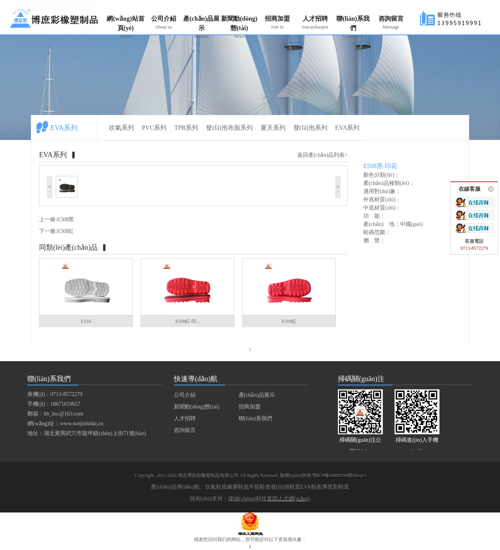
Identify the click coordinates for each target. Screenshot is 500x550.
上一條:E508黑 (56, 219)
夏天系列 (273, 127)
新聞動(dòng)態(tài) (239, 27)
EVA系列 (347, 127)
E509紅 (289, 321)
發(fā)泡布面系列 (229, 127)
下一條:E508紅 (56, 231)
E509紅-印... (187, 321)
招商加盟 (277, 22)
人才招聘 (315, 22)
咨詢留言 (391, 22)
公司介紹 (163, 22)
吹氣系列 (121, 127)
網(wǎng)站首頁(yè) (126, 27)
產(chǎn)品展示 (201, 27)
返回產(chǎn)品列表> (322, 155)
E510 (86, 321)
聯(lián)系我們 (353, 27)
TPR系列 (186, 127)
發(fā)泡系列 (310, 127)
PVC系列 (154, 127)
